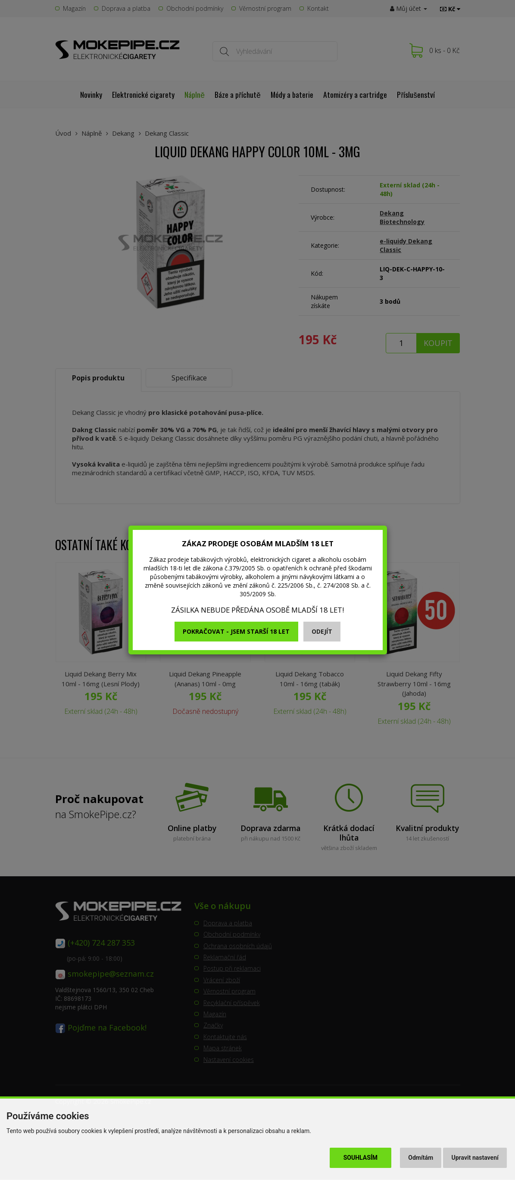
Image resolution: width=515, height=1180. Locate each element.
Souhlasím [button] (360, 1157)
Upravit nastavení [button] (475, 1157)
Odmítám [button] (420, 1157)
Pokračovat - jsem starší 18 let (236, 631)
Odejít (322, 631)
